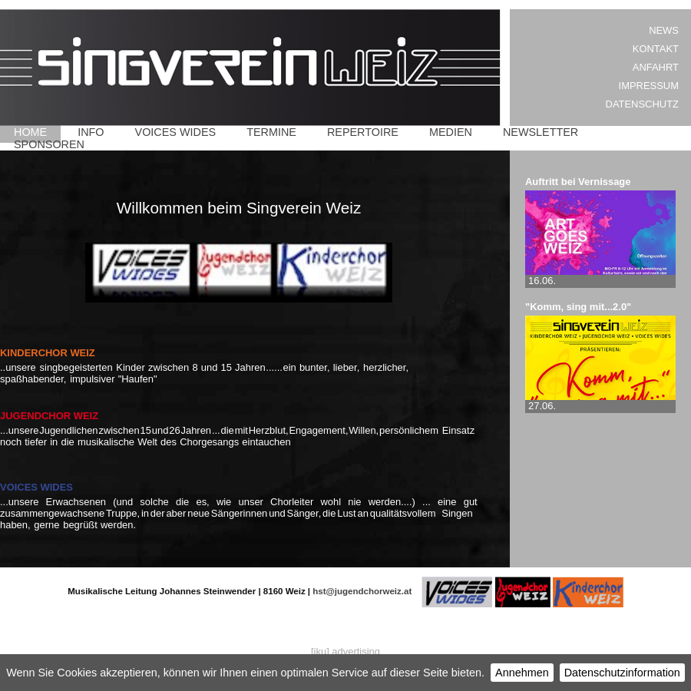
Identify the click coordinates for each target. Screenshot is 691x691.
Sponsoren (49, 144)
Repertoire (362, 132)
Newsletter (540, 132)
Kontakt (656, 49)
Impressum (649, 85)
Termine (271, 132)
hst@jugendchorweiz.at (362, 591)
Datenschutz (642, 104)
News (664, 30)
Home (30, 132)
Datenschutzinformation (622, 672)
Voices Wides (176, 132)
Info (91, 132)
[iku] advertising (345, 651)
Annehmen (522, 672)
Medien (450, 132)
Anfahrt (656, 67)
